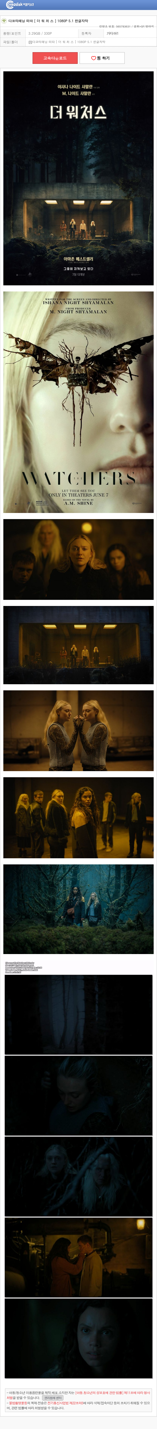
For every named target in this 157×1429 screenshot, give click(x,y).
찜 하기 (102, 58)
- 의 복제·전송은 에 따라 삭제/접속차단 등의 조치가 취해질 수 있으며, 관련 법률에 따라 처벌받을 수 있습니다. (78, 1405)
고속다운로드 (55, 58)
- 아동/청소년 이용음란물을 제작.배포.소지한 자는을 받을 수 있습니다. (78, 1395)
